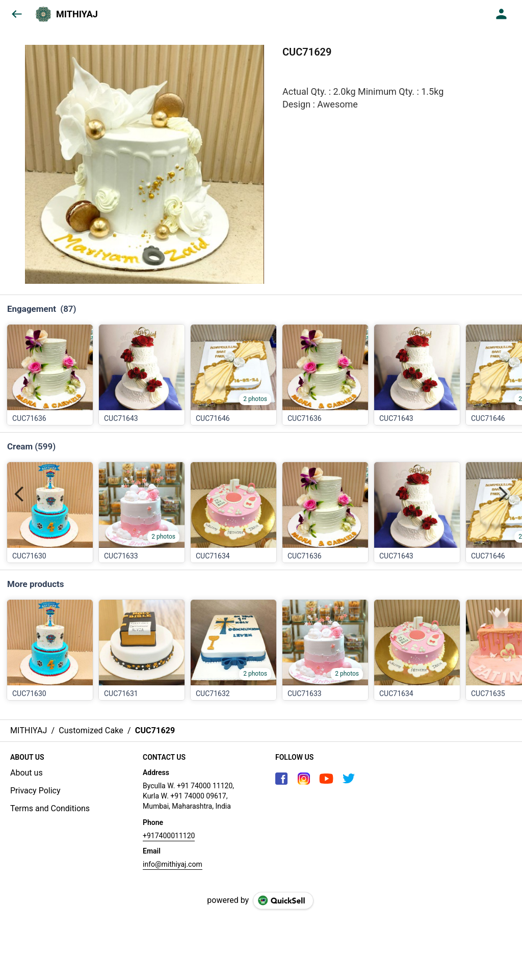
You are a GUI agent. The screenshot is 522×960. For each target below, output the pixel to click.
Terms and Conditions (50, 808)
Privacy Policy (35, 790)
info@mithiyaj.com (172, 864)
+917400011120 (169, 836)
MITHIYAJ (77, 14)
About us (26, 773)
